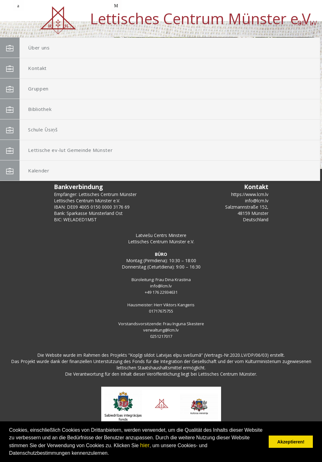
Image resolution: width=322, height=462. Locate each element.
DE (46, 23)
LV (58, 23)
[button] (295, 78)
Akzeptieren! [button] (290, 441)
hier (144, 445)
